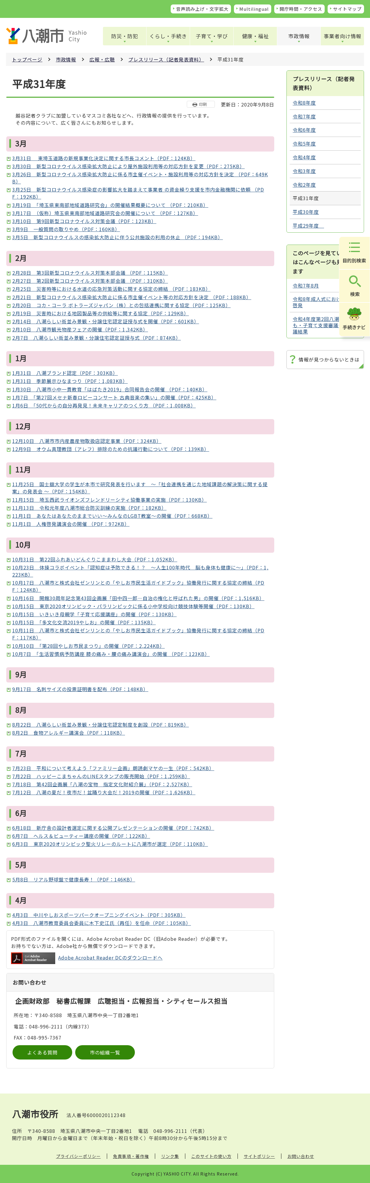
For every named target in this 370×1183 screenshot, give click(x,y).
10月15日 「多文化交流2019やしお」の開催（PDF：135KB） (84, 622)
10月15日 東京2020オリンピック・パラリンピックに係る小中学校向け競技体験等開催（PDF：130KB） (133, 606)
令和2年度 (304, 184)
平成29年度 (308, 225)
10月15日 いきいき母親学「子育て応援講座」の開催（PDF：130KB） (94, 614)
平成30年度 (306, 211)
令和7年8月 (306, 285)
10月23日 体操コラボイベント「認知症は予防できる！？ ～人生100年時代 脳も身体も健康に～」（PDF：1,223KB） (140, 571)
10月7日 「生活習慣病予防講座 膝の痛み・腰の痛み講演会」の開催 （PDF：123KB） (111, 653)
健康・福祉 (255, 36)
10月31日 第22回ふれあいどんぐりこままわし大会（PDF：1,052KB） (94, 559)
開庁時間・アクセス (301, 9)
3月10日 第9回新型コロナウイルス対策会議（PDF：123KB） (84, 221)
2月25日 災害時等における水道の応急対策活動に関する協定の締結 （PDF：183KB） (111, 288)
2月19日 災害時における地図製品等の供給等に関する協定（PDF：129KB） (100, 313)
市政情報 (299, 36)
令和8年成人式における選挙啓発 (325, 302)
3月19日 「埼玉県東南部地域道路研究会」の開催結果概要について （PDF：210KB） (110, 205)
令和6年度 (304, 129)
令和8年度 (304, 102)
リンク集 (170, 1156)
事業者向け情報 (342, 36)
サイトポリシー (259, 1156)
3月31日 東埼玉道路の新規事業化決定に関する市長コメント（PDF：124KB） (103, 158)
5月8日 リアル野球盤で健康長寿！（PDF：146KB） (73, 879)
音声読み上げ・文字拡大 (202, 9)
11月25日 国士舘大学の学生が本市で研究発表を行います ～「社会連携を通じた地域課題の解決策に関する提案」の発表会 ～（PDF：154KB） (140, 488)
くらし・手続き (168, 36)
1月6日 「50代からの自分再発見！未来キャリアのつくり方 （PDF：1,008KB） (104, 405)
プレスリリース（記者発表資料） (166, 59)
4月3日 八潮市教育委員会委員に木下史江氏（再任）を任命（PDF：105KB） (101, 922)
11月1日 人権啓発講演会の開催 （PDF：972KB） (71, 523)
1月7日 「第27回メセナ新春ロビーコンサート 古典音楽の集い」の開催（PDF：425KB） (114, 397)
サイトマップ (347, 9)
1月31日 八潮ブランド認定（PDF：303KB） (65, 372)
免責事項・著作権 (131, 1156)
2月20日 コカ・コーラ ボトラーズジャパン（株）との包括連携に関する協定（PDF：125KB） (121, 305)
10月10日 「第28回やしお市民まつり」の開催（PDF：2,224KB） (88, 645)
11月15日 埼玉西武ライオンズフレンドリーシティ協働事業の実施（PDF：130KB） (109, 499)
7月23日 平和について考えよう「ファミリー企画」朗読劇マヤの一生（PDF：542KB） (113, 768)
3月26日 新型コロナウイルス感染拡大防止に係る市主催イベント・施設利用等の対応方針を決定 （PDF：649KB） (140, 178)
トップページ (27, 59)
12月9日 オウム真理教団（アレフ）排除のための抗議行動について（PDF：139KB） (110, 448)
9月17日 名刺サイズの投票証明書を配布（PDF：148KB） (80, 689)
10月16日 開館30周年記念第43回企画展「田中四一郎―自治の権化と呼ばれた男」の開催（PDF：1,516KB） (138, 598)
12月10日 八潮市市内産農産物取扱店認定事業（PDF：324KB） (86, 440)
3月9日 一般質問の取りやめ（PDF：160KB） (66, 229)
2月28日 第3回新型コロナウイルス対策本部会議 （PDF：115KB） (90, 272)
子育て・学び (212, 36)
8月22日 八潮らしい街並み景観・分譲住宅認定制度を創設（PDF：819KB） (100, 724)
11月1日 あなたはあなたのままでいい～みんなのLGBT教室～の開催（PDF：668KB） (112, 515)
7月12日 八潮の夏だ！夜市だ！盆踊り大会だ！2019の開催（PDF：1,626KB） (103, 792)
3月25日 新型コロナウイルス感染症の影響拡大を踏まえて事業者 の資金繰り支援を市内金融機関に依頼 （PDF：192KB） (138, 193)
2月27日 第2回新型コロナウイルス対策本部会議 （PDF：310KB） (90, 280)
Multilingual (254, 9)
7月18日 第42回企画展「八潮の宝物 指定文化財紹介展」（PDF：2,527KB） (102, 784)
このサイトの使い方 (211, 1156)
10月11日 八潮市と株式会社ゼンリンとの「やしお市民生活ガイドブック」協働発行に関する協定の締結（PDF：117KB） (138, 634)
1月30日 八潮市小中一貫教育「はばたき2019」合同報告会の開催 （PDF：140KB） (109, 389)
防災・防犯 (124, 36)
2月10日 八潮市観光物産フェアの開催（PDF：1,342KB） (80, 329)
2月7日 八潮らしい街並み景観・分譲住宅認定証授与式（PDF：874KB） (96, 337)
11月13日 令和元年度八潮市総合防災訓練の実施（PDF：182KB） (89, 507)
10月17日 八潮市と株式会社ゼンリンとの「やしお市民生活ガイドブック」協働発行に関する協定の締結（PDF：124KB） (138, 586)
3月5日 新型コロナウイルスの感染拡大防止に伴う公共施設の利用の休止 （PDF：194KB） (117, 237)
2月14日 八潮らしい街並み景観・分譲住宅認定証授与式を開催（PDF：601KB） (105, 321)
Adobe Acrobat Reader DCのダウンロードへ (87, 958)
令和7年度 (304, 116)
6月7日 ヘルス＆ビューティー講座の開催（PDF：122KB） (81, 835)
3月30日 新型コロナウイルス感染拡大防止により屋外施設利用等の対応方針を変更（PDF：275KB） (128, 166)
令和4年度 (304, 157)
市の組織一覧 (105, 1052)
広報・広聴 (102, 59)
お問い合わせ (300, 1156)
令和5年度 (304, 143)
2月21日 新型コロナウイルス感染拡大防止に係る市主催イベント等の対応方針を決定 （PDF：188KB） (131, 297)
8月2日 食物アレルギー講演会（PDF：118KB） (68, 732)
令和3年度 (304, 170)
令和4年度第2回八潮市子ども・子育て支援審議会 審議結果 (323, 325)
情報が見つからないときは (329, 359)
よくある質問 (42, 1052)
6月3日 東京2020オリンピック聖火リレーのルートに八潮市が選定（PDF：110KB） (110, 843)
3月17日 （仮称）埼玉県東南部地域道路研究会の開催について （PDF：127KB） (105, 213)
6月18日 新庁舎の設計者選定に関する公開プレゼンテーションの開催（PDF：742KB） (113, 827)
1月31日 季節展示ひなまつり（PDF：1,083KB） (70, 380)
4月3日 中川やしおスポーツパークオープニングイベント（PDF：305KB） (99, 914)
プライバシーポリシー (78, 1156)
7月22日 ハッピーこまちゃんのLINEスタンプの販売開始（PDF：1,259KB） (101, 776)
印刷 (203, 104)
